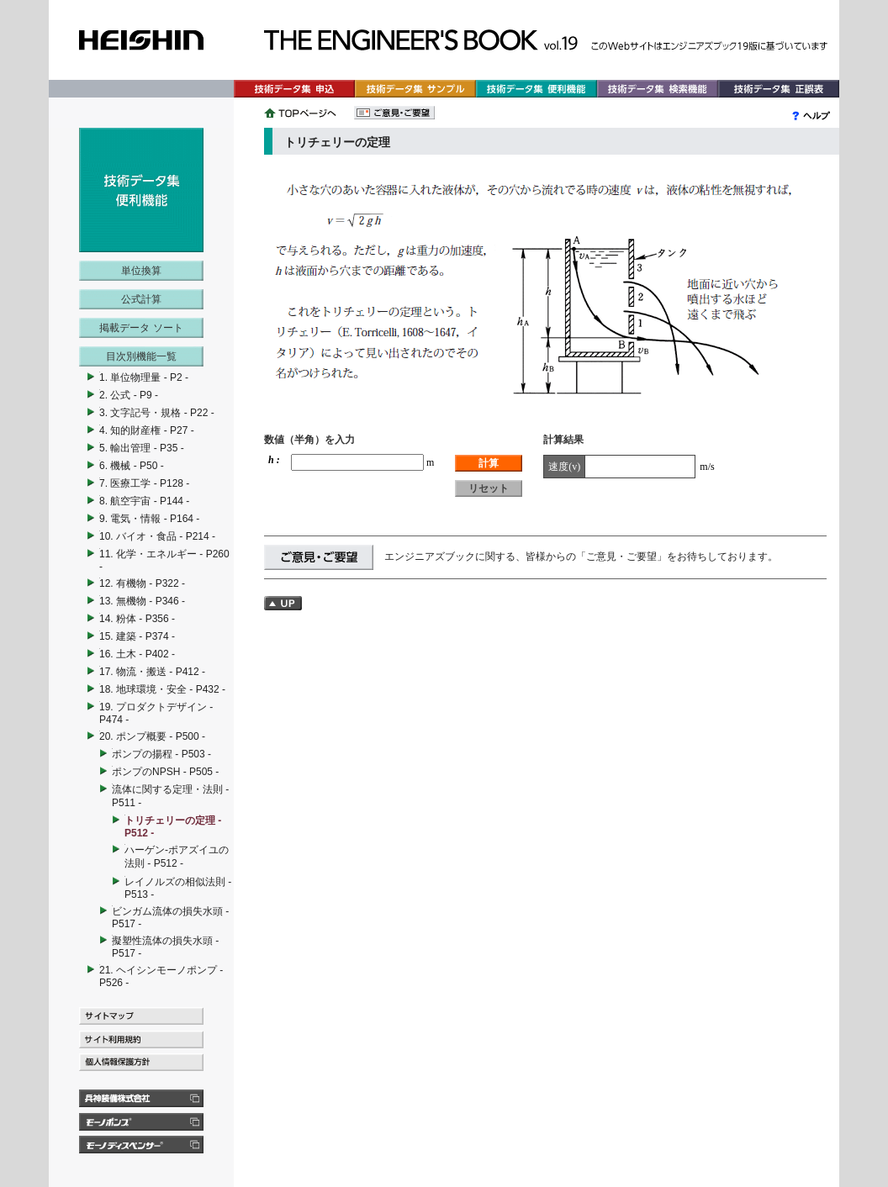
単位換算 (141, 271)
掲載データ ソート (140, 328)
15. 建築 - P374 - (137, 636)
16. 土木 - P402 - (137, 654)
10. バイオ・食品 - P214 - (157, 536)
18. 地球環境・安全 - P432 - (162, 689)
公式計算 (141, 299)
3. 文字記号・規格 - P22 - (156, 413)
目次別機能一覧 (141, 356)
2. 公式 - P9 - (128, 395)
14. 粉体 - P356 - (137, 619)
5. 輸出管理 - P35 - (141, 448)
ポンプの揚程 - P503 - (161, 754)
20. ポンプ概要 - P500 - (152, 736)
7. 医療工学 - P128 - (144, 483)
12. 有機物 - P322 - (142, 583)
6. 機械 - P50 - (131, 466)
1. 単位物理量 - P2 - (143, 377)
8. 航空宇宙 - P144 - (144, 501)
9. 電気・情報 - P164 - (149, 519)
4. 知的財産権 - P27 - (146, 430)
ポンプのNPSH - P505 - (165, 772)
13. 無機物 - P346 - (142, 601)
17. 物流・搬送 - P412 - (152, 672)
